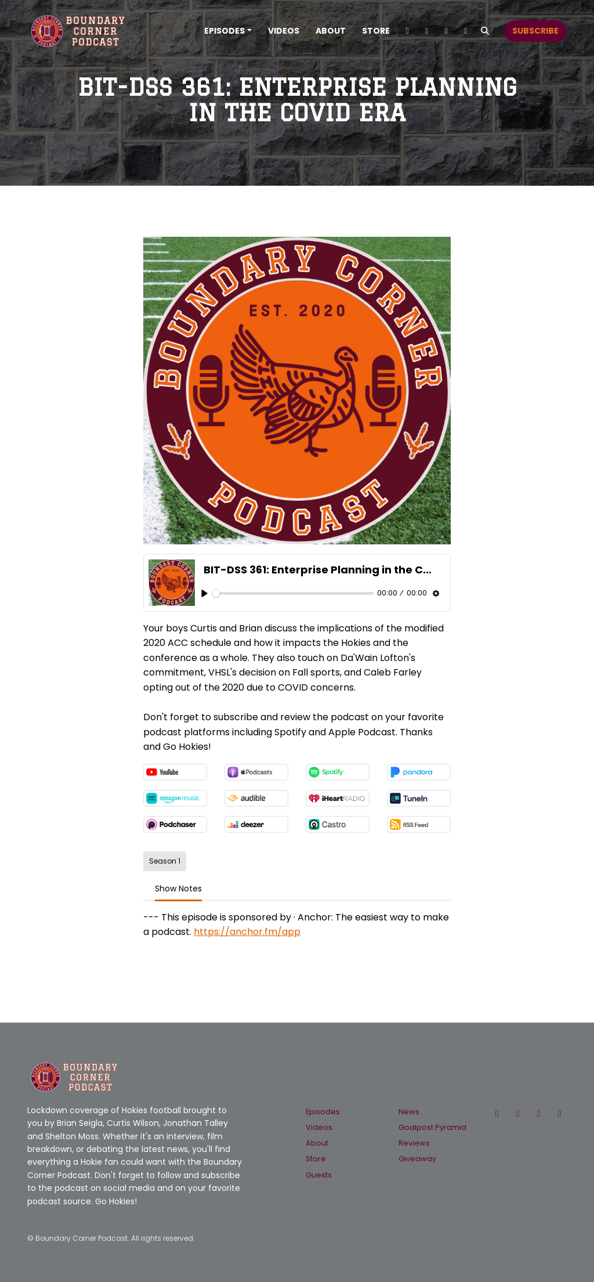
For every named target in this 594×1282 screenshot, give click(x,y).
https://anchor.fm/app (247, 931)
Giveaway (417, 1159)
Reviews (414, 1143)
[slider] (293, 593)
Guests (319, 1175)
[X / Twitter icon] (497, 1114)
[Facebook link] (466, 31)
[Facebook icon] (518, 1114)
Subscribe (535, 31)
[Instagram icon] (539, 1114)
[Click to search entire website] (485, 31)
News (409, 1112)
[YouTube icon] (560, 1114)
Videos (283, 31)
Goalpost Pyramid (432, 1127)
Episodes (224, 31)
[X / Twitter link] (408, 31)
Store (376, 31)
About (331, 31)
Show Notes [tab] (178, 888)
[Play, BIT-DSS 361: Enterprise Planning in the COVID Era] (204, 593)
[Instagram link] (427, 31)
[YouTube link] (447, 31)
